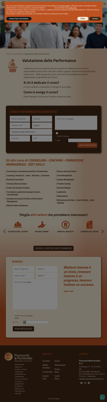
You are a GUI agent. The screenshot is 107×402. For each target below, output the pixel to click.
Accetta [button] (95, 18)
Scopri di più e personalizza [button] (18, 18)
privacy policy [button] (65, 6)
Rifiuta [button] (83, 18)
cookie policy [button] (72, 8)
